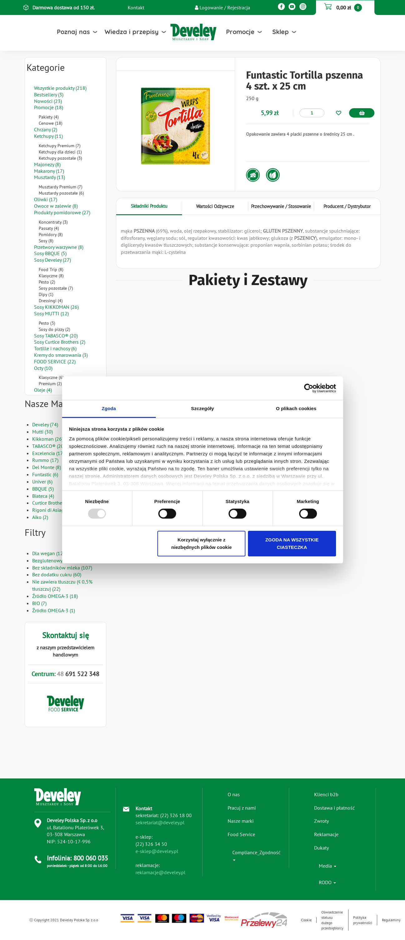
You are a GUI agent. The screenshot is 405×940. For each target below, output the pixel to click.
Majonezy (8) (47, 164)
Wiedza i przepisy (132, 32)
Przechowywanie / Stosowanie (281, 206)
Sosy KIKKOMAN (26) (56, 307)
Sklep (280, 32)
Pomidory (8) (51, 234)
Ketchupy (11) (48, 136)
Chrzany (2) (45, 129)
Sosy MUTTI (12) (51, 313)
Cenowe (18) (50, 123)
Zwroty (321, 821)
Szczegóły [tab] (202, 408)
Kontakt (136, 7)
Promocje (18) (48, 107)
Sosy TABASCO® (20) (56, 335)
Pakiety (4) (49, 117)
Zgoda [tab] (109, 408)
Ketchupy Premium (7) (60, 145)
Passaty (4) (49, 228)
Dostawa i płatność (334, 808)
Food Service (241, 834)
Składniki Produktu (149, 206)
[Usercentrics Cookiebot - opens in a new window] (308, 388)
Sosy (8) (46, 241)
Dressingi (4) (51, 300)
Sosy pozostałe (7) (56, 288)
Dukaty (321, 848)
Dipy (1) (46, 294)
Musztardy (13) (49, 177)
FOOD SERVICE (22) (55, 361)
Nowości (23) (48, 101)
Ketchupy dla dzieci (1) (60, 152)
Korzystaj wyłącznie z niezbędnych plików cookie (201, 543)
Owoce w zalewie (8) (56, 206)
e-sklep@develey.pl (157, 851)
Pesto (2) (47, 282)
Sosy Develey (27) (52, 260)
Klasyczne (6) (51, 377)
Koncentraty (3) (53, 222)
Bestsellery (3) (48, 94)
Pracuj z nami (242, 808)
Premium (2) (50, 383)
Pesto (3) (47, 323)
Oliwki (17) (45, 199)
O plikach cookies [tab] (296, 408)
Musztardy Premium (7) (60, 187)
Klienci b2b (326, 794)
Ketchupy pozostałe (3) (60, 158)
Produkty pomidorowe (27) (62, 212)
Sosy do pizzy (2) (54, 329)
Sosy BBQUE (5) (50, 253)
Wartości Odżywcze (215, 206)
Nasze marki (241, 821)
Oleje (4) (43, 390)
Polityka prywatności (362, 920)
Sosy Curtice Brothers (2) (59, 342)
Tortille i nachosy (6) (55, 348)
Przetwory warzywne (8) (58, 247)
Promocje (240, 32)
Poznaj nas (73, 32)
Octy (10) (43, 368)
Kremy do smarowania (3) (61, 355)
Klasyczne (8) (51, 276)
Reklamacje (326, 834)
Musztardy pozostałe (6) (61, 193)
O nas (234, 794)
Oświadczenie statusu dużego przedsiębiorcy (332, 920)
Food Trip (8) (51, 269)
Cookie (306, 920)
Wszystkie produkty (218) (60, 88)
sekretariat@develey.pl (160, 822)
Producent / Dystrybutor (347, 206)
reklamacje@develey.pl (160, 872)
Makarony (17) (49, 171)
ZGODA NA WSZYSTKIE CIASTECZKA (292, 543)
